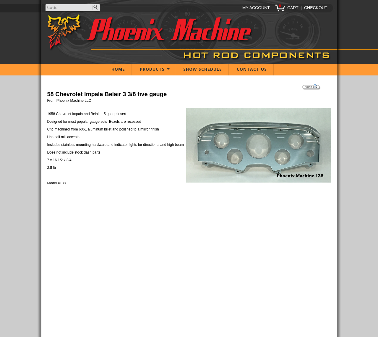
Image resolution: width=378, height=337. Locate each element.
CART (292, 7)
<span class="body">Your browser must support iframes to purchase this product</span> (189, 217)
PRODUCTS (152, 69)
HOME (118, 69)
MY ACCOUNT (256, 7)
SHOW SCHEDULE (202, 69)
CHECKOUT (315, 7)
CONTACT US (252, 69)
